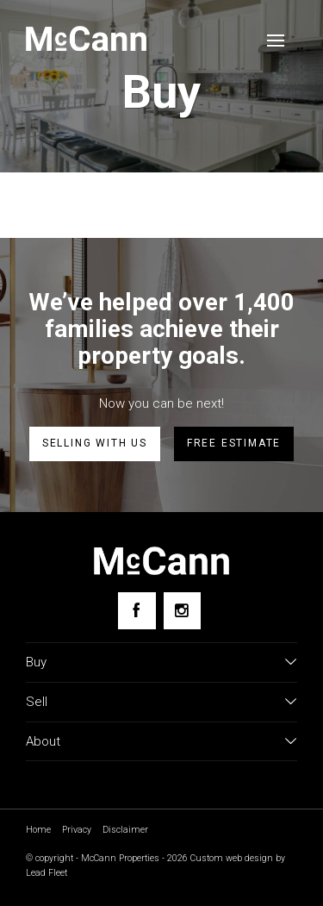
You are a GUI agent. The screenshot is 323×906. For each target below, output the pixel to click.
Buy (36, 662)
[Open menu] (275, 40)
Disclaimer (125, 829)
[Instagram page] (182, 610)
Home (38, 829)
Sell (36, 701)
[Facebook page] (136, 610)
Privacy (76, 829)
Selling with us (94, 443)
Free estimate (234, 443)
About (43, 741)
